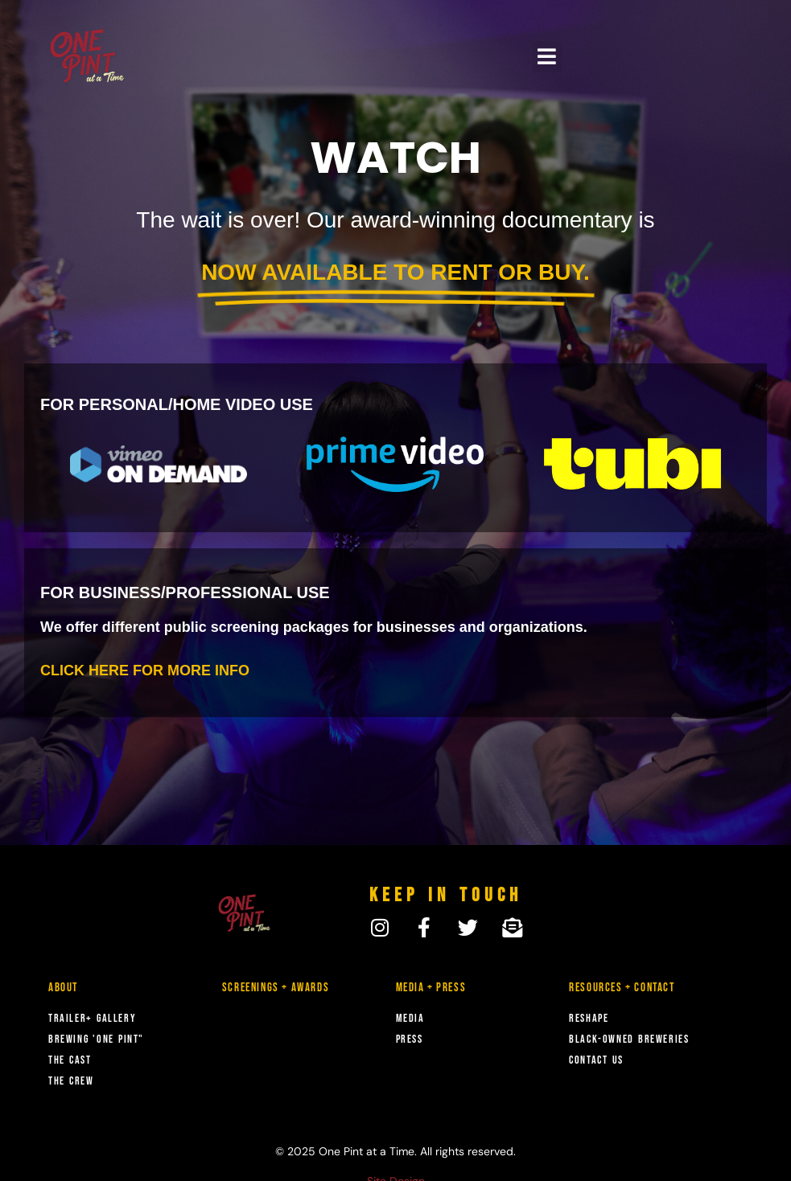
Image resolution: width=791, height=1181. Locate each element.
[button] (547, 56)
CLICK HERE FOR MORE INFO (144, 670)
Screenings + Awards (275, 987)
